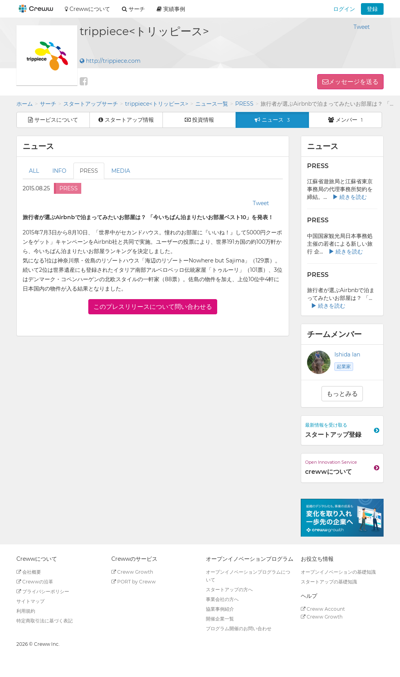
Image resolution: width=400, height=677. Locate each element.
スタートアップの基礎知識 (329, 582)
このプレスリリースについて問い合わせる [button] (152, 306)
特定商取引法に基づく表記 (44, 621)
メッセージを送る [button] (354, 81)
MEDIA (120, 170)
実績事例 (171, 8)
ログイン (344, 8)
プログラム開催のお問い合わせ (238, 628)
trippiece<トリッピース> (156, 103)
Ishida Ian (347, 354)
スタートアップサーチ (90, 103)
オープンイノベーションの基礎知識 (338, 572)
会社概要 (28, 572)
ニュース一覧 (211, 103)
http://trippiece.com (110, 60)
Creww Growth (132, 572)
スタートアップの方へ (229, 589)
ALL (34, 170)
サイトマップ (30, 601)
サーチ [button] (133, 8)
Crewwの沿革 (34, 582)
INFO (59, 170)
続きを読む (349, 196)
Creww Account (323, 609)
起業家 (344, 366)
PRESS (244, 103)
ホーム (24, 103)
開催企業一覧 (220, 619)
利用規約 (25, 611)
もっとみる (342, 393)
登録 (372, 8)
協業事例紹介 (220, 609)
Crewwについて (87, 8)
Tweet (362, 26)
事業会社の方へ (222, 599)
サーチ (48, 103)
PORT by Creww (133, 582)
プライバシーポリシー (42, 591)
